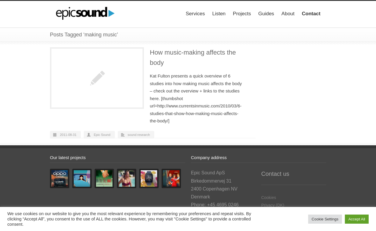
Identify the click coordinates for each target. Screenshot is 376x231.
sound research (139, 134)
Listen (218, 13)
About (287, 13)
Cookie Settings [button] (325, 219)
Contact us (275, 174)
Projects (242, 13)
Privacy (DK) (272, 205)
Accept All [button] (356, 219)
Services (195, 13)
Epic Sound (102, 134)
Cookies (268, 197)
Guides (266, 13)
